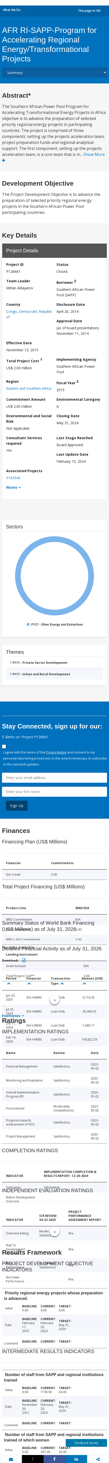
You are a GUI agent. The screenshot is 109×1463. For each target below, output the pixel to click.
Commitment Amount (26, 399)
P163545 (13, 477)
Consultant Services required (24, 440)
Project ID (15, 264)
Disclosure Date (70, 304)
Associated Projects (24, 470)
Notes (11, 487)
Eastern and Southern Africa (28, 388)
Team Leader (18, 281)
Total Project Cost (24, 360)
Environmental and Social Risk (29, 418)
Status (62, 264)
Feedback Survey (86, 1443)
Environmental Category (78, 399)
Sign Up (17, 805)
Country (13, 304)
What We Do (12, 10)
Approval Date (69, 321)
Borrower (66, 282)
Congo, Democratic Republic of (29, 314)
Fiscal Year (67, 382)
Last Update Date (72, 454)
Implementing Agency (76, 359)
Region (12, 381)
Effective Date (19, 343)
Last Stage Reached (74, 437)
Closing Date (67, 415)
